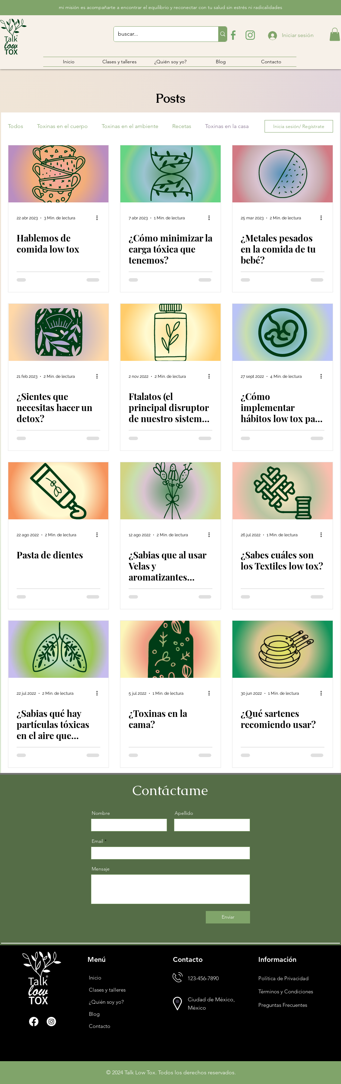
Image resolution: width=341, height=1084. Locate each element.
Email (97, 841)
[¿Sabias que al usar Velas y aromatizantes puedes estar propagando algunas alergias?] (170, 490)
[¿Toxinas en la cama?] (170, 649)
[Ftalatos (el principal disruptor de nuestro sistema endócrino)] (170, 332)
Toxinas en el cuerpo (62, 126)
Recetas (181, 126)
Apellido (184, 813)
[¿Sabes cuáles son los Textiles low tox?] (282, 490)
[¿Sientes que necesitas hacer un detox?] (58, 332)
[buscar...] (161, 34)
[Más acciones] (99, 218)
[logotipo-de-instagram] (250, 35)
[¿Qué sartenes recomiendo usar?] (282, 649)
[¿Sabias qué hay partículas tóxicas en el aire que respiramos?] (58, 649)
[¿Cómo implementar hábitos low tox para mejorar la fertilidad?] (282, 332)
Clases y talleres (107, 989)
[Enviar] (228, 917)
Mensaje (101, 868)
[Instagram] (51, 1021)
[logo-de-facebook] (232, 35)
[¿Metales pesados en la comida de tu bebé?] (282, 173)
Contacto (99, 1026)
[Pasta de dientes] (58, 490)
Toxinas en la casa (227, 126)
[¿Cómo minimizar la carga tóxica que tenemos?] (170, 173)
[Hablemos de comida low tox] (58, 173)
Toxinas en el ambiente (130, 126)
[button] (334, 34)
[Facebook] (33, 1021)
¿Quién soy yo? (106, 1002)
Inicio (95, 977)
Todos (15, 126)
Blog (94, 1014)
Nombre (101, 813)
